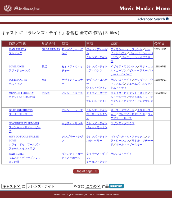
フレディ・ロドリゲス (132, 114)
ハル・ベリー (94, 140)
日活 (44, 66)
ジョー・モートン (96, 127)
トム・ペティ (118, 87)
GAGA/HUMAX (51, 49)
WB (44, 79)
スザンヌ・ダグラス (122, 123)
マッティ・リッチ (72, 123)
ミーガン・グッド (96, 161)
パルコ (46, 92)
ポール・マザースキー (129, 144)
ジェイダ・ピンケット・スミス (129, 92)
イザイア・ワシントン (124, 66)
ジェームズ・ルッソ (138, 83)
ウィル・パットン (96, 87)
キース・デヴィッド (122, 110)
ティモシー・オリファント (126, 49)
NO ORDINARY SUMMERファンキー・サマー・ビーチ (24, 127)
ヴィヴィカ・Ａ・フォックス (128, 136)
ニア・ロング (94, 70)
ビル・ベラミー (138, 70)
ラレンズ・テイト (96, 57)
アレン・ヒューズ (72, 92)
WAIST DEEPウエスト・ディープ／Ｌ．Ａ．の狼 (24, 157)
